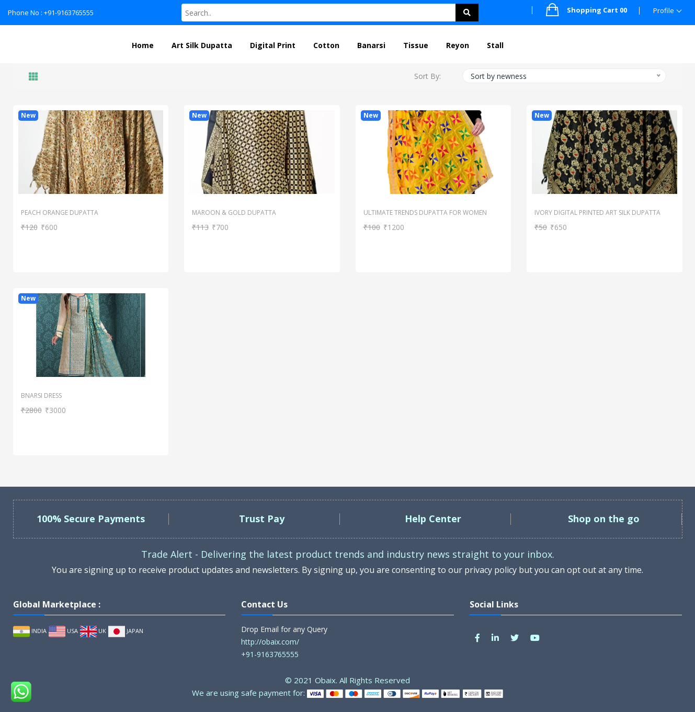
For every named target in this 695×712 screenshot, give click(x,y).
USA (63, 631)
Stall (495, 45)
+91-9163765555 (270, 654)
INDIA (30, 631)
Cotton (326, 45)
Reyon (457, 45)
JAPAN (125, 631)
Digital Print (272, 45)
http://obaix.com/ (270, 642)
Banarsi (371, 45)
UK (93, 631)
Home (143, 45)
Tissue (415, 45)
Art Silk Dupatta (202, 45)
